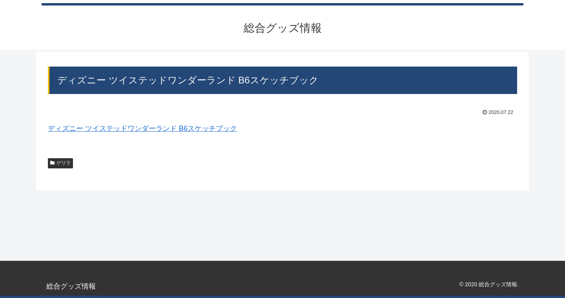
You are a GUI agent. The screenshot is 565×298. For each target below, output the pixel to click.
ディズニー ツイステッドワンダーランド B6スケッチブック (142, 128)
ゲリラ (60, 163)
